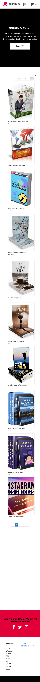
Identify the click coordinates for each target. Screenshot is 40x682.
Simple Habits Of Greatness (17, 385)
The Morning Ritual (14, 298)
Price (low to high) (22, 79)
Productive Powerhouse (16, 209)
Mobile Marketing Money (16, 165)
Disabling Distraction (15, 472)
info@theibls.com (27, 646)
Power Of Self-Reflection (16, 429)
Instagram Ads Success (16, 516)
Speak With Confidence (16, 341)
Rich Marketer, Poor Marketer (18, 121)
